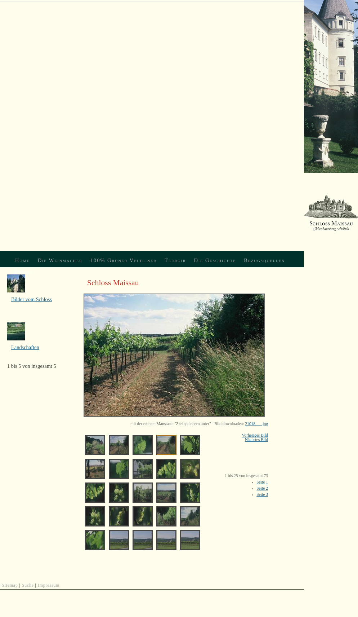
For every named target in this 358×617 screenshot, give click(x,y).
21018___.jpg (256, 424)
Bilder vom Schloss (31, 299)
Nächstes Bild (256, 439)
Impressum (48, 585)
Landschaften (25, 347)
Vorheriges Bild (255, 435)
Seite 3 (262, 494)
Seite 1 (262, 482)
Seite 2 (262, 488)
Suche (28, 585)
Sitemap (10, 585)
